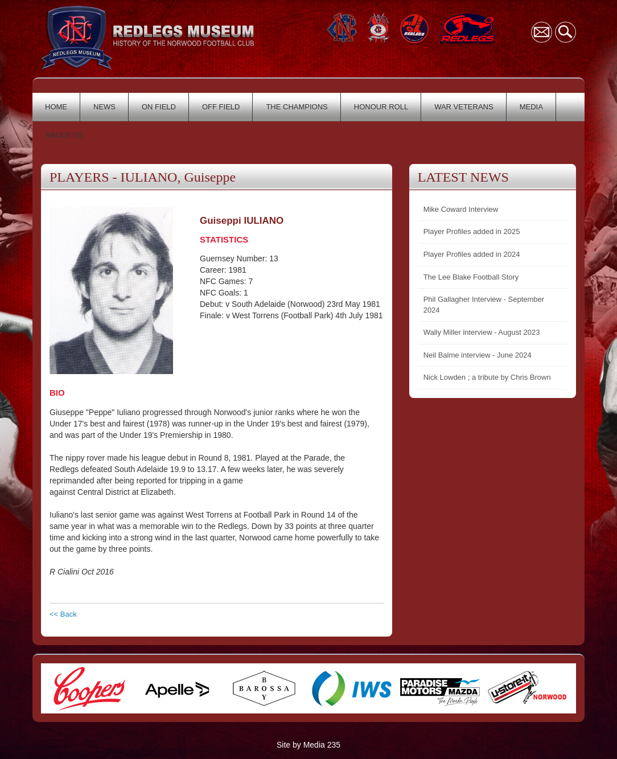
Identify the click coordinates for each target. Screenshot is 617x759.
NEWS (104, 106)
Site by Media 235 (308, 744)
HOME (56, 106)
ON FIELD (159, 106)
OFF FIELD (221, 106)
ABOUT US (64, 135)
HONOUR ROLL (381, 106)
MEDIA (531, 106)
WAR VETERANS (463, 106)
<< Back (63, 614)
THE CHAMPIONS (296, 106)
